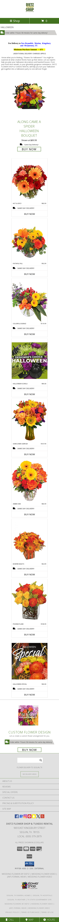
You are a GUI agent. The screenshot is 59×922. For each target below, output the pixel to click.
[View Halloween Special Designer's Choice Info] (29, 661)
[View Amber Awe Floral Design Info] (29, 481)
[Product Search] (30, 760)
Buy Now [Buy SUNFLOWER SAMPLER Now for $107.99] (29, 454)
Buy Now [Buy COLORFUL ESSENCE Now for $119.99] (29, 334)
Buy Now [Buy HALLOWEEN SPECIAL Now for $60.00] (29, 694)
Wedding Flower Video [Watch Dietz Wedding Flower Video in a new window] (40, 876)
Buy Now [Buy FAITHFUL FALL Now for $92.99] (29, 274)
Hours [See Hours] (49, 919)
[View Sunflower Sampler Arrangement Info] (29, 421)
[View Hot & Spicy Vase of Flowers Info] (29, 180)
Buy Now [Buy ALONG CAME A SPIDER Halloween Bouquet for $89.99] (29, 149)
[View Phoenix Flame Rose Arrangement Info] (29, 601)
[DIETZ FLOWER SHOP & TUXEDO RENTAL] (29, 14)
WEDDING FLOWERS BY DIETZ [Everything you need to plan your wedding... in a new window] (16, 874)
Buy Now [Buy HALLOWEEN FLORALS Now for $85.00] (29, 394)
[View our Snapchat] (34, 817)
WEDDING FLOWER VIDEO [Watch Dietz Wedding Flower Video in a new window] (43, 874)
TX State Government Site (39, 900)
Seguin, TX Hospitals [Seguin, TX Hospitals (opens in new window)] (42, 895)
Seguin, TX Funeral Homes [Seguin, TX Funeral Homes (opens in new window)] (19, 895)
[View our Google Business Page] (21, 817)
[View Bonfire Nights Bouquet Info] (29, 541)
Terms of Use (47, 912)
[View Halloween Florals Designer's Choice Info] (29, 360)
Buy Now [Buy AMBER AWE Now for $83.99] (29, 514)
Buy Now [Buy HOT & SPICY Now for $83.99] (29, 214)
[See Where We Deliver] (30, 774)
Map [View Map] (29, 919)
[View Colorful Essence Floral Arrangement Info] (29, 300)
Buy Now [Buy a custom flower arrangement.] (29, 750)
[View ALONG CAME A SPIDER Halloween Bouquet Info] (29, 96)
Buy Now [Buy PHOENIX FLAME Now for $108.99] (29, 634)
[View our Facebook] (17, 817)
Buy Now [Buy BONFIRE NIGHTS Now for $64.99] (29, 574)
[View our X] (38, 817)
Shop (15, 21)
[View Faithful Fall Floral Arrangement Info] (29, 240)
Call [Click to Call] (10, 919)
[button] (29, 864)
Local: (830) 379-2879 (30, 836)
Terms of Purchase (30, 912)
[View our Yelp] (42, 817)
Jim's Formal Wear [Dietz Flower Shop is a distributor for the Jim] (16, 876)
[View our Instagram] (25, 817)
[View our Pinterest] (29, 817)
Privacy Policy (12, 912)
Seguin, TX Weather (16, 900)
